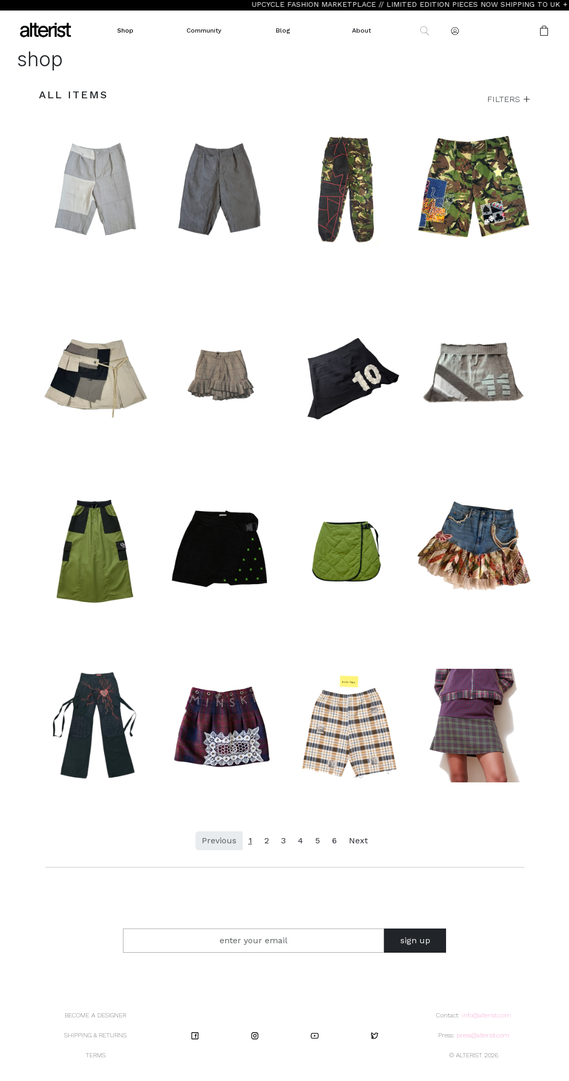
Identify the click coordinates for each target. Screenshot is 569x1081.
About (361, 30)
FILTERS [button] (505, 99)
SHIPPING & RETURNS (95, 1035)
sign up (415, 940)
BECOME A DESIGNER (95, 1015)
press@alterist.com (483, 1035)
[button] (510, 31)
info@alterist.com (486, 1015)
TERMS (96, 1055)
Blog (283, 30)
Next (358, 840)
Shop (125, 30)
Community (204, 30)
